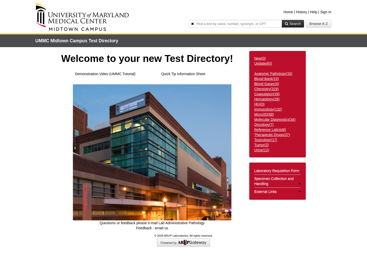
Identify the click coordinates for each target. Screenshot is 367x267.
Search (293, 24)
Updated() (263, 63)
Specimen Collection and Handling (277, 181)
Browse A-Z (318, 24)
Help (313, 12)
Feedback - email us (152, 228)
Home (288, 12)
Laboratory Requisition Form (276, 171)
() (273, 74)
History (301, 12)
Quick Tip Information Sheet (183, 74)
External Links (277, 192)
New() (260, 58)
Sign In (325, 12)
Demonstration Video (91, 74)
